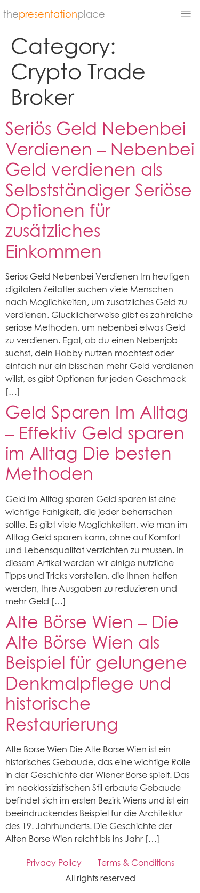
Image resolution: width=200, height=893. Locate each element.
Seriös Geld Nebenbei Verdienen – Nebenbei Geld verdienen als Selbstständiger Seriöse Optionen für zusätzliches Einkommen (99, 189)
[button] (158, 14)
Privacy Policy (54, 862)
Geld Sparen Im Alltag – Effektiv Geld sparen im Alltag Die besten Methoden (96, 443)
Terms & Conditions (136, 862)
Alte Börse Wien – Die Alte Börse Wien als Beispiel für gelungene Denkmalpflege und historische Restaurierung (96, 673)
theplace (54, 14)
